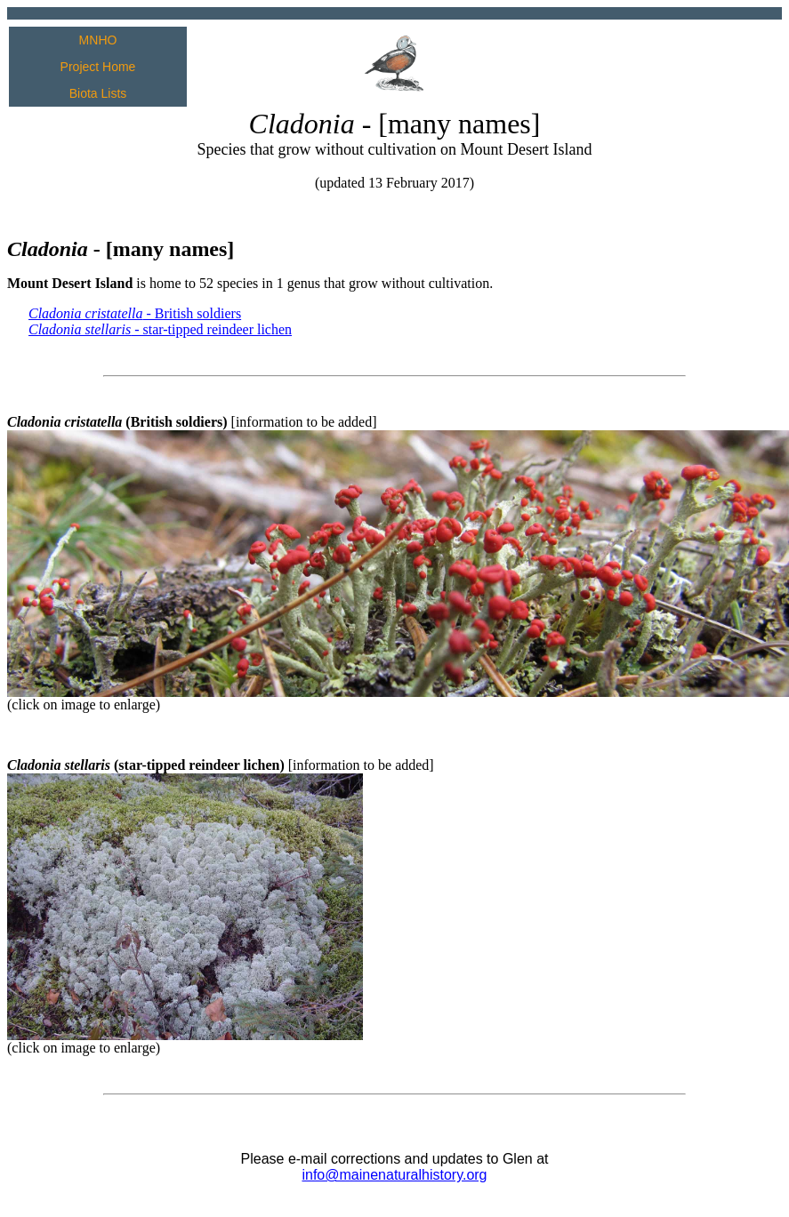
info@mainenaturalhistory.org (394, 1174)
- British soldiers (134, 313)
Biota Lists (98, 93)
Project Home (98, 67)
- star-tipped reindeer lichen (160, 329)
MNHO (98, 40)
